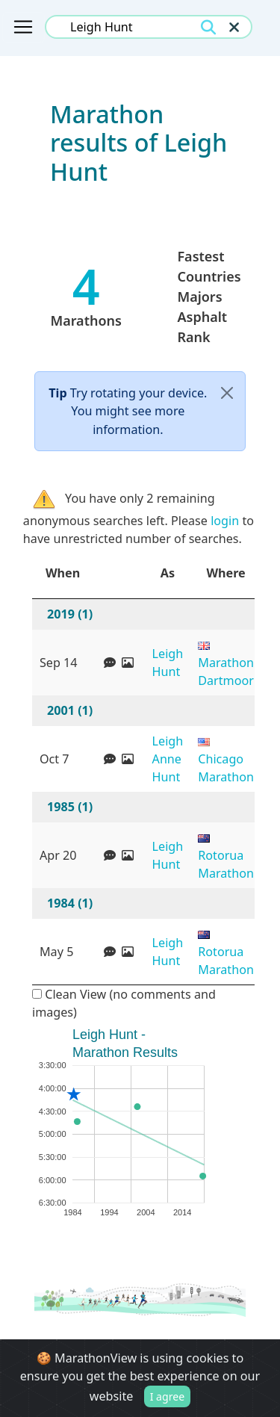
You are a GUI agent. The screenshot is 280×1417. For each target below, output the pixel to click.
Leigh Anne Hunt (168, 759)
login (225, 520)
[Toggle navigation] (23, 27)
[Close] (227, 393)
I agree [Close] (167, 1397)
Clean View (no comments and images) (124, 1003)
